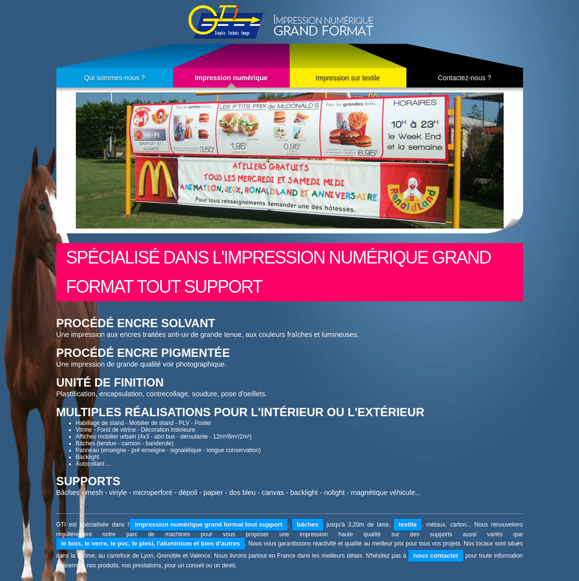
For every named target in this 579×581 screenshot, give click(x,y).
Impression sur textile (348, 78)
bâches (308, 524)
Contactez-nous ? (464, 78)
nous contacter (435, 555)
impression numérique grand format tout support (208, 524)
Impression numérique (230, 78)
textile (408, 524)
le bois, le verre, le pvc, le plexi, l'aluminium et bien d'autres (150, 543)
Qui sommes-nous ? (114, 78)
